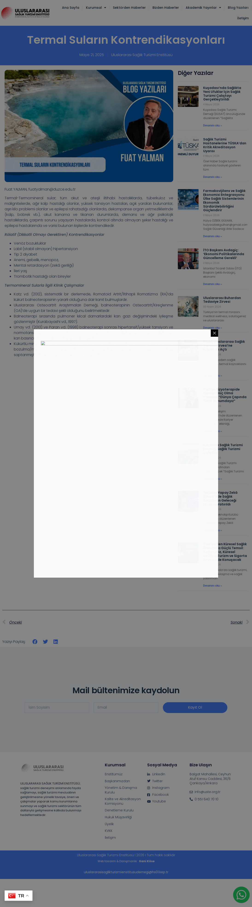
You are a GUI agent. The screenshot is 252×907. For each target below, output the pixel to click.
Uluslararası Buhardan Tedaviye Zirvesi (222, 300)
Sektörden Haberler (129, 7)
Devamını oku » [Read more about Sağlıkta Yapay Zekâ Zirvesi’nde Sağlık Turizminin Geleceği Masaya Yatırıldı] (212, 530)
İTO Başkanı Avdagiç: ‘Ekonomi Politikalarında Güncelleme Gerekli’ (223, 254)
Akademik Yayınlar (203, 7)
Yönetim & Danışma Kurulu (121, 790)
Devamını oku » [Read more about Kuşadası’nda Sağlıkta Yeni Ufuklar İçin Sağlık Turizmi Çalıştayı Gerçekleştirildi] (212, 125)
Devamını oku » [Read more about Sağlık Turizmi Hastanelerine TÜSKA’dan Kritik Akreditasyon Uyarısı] (212, 177)
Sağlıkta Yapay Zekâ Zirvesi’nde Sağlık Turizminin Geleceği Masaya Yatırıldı (220, 498)
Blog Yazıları (238, 7)
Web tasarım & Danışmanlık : (126, 861)
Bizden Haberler (165, 7)
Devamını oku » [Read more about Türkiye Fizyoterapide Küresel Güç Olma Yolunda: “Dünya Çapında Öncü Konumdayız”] (212, 431)
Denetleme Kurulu (119, 810)
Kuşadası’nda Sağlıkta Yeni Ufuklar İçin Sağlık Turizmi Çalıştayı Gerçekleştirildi (222, 94)
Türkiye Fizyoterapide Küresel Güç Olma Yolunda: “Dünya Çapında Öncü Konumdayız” (224, 395)
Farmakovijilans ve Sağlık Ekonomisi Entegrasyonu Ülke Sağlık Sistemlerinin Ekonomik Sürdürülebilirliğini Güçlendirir (224, 200)
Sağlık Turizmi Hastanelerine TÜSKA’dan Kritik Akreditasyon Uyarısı (224, 145)
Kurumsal (96, 7)
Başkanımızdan (117, 781)
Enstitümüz (114, 774)
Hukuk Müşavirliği (118, 817)
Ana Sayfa (70, 7)
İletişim (243, 18)
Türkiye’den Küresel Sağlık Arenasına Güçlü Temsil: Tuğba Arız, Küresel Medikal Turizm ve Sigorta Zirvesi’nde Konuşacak (225, 552)
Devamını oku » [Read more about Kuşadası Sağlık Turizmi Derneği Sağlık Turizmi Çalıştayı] (212, 478)
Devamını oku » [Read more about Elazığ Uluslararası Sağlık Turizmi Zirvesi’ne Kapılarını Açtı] (212, 375)
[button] (35, 641)
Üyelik (109, 824)
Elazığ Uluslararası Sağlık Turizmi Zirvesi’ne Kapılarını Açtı (224, 345)
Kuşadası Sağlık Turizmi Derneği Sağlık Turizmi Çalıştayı (223, 449)
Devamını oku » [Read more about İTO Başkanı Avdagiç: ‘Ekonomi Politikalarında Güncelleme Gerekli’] (212, 284)
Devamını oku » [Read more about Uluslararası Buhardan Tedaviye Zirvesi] (212, 327)
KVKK (108, 831)
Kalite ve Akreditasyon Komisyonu (123, 801)
